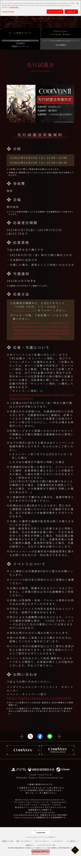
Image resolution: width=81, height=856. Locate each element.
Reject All (71, 12)
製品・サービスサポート (24, 841)
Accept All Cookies (55, 12)
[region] (40, 8)
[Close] (77, 3)
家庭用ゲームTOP (7, 841)
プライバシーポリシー (42, 841)
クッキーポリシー (57, 841)
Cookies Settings (8, 12)
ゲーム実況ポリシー (72, 841)
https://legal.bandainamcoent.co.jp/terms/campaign (41, 396)
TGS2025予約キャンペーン (20, 44)
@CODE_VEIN (24, 310)
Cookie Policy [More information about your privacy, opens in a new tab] (14, 7)
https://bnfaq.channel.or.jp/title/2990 (39, 698)
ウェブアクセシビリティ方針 (46, 845)
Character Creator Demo (61, 33)
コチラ (37, 793)
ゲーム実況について (20, 32)
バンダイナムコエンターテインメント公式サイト (40, 837)
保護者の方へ (30, 845)
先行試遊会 (60, 43)
